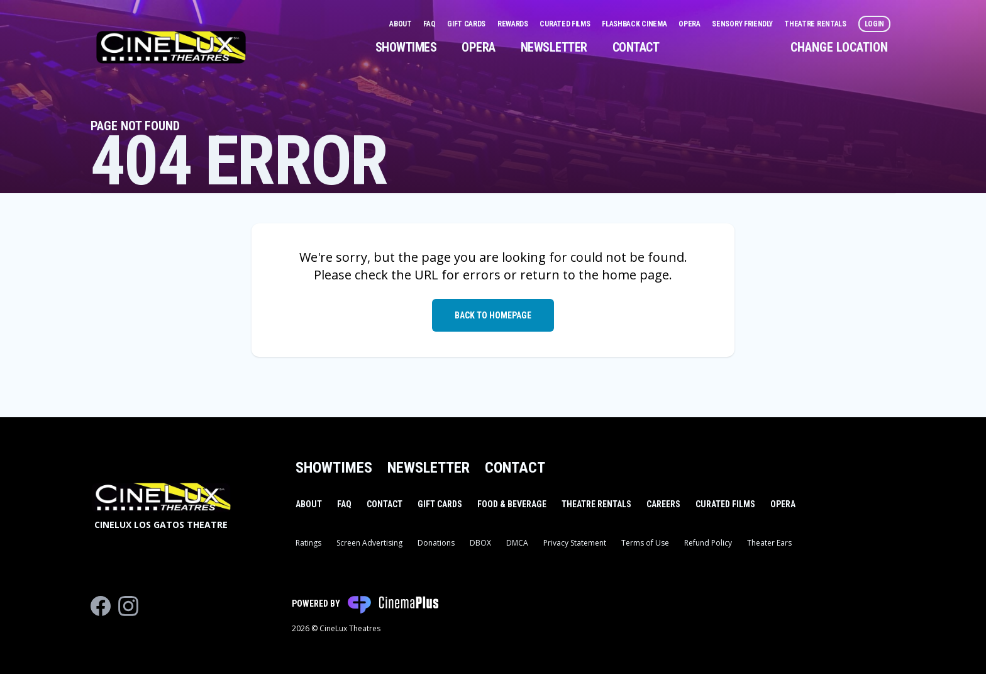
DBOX (480, 542)
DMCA (517, 542)
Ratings (308, 542)
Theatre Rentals (816, 24)
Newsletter (554, 47)
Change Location (839, 47)
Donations (436, 542)
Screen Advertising (369, 542)
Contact (636, 47)
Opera (690, 24)
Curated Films (566, 24)
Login (875, 24)
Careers (663, 504)
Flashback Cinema (635, 24)
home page (635, 274)
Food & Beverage (511, 504)
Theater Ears (769, 542)
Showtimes (406, 47)
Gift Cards (467, 24)
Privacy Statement (574, 542)
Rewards (513, 24)
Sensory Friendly (743, 24)
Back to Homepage (493, 315)
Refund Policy (708, 542)
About (401, 24)
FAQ (430, 24)
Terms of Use (645, 542)
